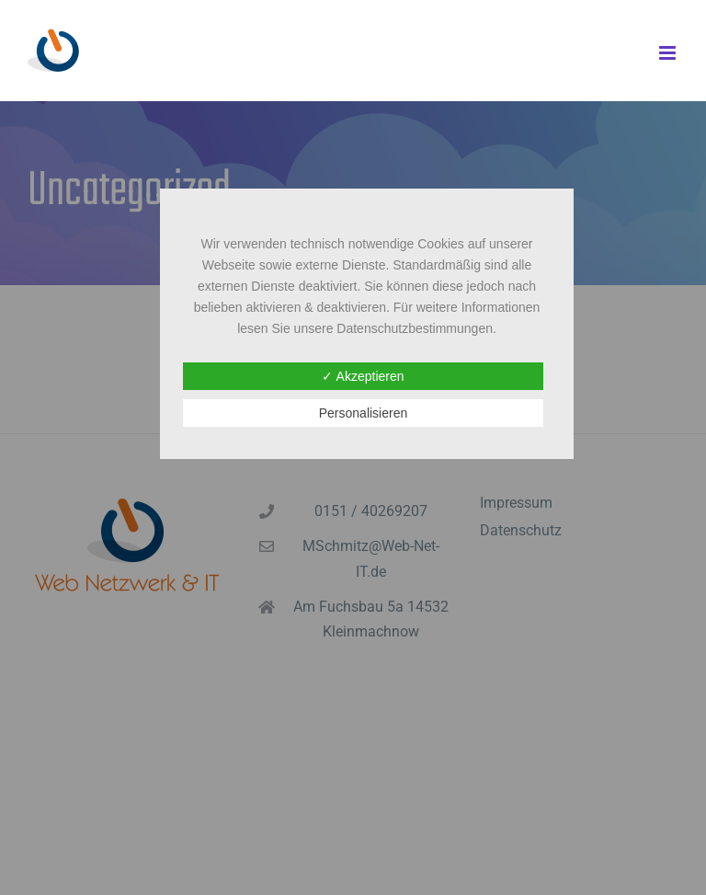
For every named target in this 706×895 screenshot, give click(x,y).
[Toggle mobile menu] (668, 53)
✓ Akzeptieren (363, 376)
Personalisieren (363, 413)
